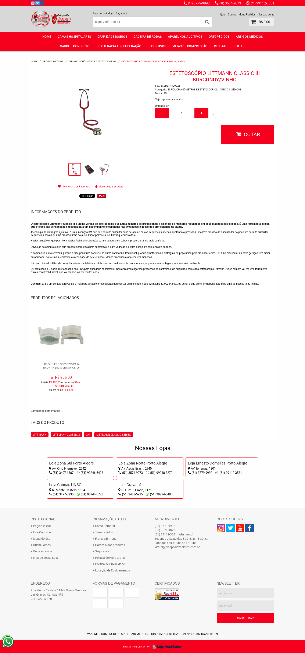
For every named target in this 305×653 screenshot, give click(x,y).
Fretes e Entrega (105, 539)
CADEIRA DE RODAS (147, 37)
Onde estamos (42, 551)
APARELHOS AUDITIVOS (185, 37)
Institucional (43, 519)
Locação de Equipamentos (112, 570)
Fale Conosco (42, 532)
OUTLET (239, 46)
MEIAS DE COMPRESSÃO (190, 46)
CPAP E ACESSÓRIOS (112, 37)
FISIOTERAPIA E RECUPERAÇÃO (118, 46)
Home (46, 37)
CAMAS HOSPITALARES (74, 37)
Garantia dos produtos (110, 545)
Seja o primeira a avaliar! (169, 99)
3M (88, 435)
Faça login (122, 13)
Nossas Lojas (266, 14)
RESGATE (220, 46)
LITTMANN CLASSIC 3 (66, 435)
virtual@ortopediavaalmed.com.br (107, 283)
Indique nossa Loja (45, 558)
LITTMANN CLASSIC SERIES (113, 435)
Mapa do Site (41, 539)
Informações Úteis (109, 519)
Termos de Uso (104, 532)
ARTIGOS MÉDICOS (249, 37)
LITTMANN (39, 435)
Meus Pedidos (247, 14)
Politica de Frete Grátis (110, 558)
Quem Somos (228, 14)
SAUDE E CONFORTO (74, 46)
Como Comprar (105, 526)
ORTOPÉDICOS (219, 37)
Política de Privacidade (110, 564)
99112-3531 (262, 3)
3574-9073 (230, 3)
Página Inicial (42, 526)
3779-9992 (199, 3)
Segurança (102, 551)
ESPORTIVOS (157, 46)
